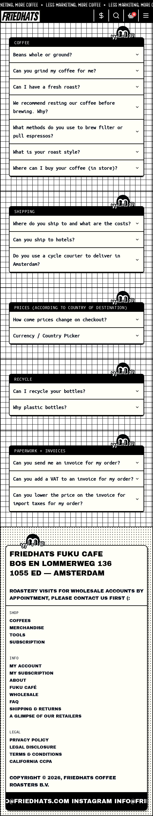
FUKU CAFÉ (23, 687)
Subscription (27, 642)
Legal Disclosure (33, 747)
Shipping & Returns (35, 709)
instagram (94, 801)
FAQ (14, 702)
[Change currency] (101, 15)
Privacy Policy (29, 740)
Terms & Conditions (36, 754)
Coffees (20, 620)
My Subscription (31, 673)
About (18, 680)
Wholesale (24, 694)
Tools (17, 635)
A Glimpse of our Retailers (45, 716)
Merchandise (27, 628)
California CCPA (31, 761)
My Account (26, 666)
